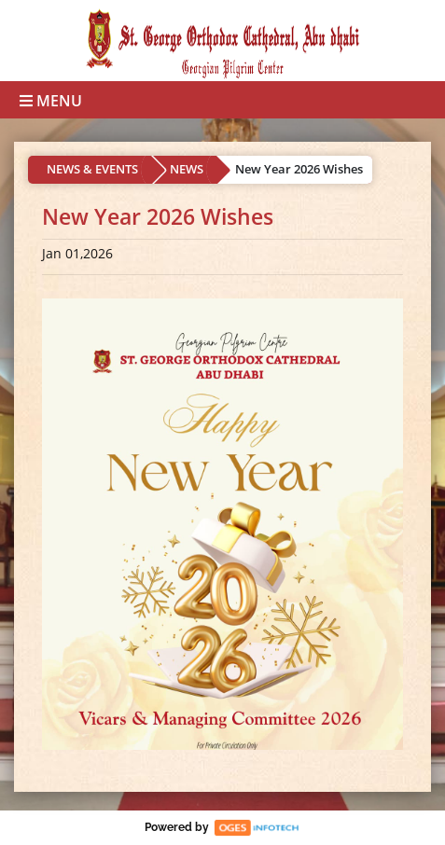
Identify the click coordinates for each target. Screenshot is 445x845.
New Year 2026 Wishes (299, 168)
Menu (51, 100)
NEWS (186, 168)
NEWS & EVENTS (92, 168)
